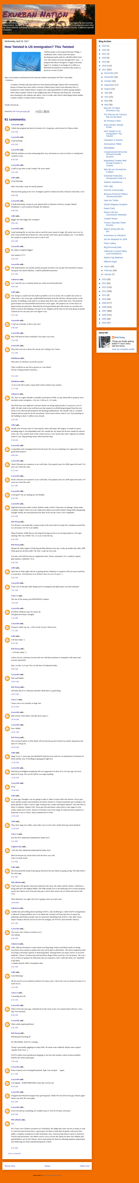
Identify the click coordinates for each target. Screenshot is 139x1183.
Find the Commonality (114, 190)
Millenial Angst (110, 261)
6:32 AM (14, 1000)
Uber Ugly (108, 186)
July (106, 93)
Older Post (84, 1166)
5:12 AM (14, 353)
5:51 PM (14, 862)
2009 (104, 303)
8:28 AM (14, 1114)
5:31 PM (14, 841)
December (109, 73)
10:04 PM (15, 902)
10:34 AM (15, 719)
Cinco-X (14, 596)
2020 (104, 58)
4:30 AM (14, 159)
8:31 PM (14, 1148)
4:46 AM (14, 938)
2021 (104, 54)
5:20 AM (14, 419)
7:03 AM (14, 603)
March (107, 266)
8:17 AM (14, 1074)
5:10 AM (14, 340)
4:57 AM (14, 274)
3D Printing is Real (112, 121)
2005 (104, 319)
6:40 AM (14, 1015)
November (109, 77)
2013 (104, 287)
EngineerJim (16, 846)
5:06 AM (14, 286)
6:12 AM (14, 470)
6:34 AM (14, 516)
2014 (104, 283)
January (108, 274)
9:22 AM (14, 643)
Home (47, 1166)
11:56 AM (15, 816)
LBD (13, 178)
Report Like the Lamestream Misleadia (115, 213)
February (108, 270)
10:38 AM (15, 747)
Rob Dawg (15, 522)
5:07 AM (14, 315)
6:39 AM (14, 539)
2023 (104, 46)
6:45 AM (14, 562)
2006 (104, 315)
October (108, 81)
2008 (104, 307)
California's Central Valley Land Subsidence (115, 252)
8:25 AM (14, 1102)
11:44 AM (15, 790)
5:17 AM (14, 388)
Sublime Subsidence (113, 182)
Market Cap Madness (113, 257)
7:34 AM (14, 1061)
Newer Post (10, 1166)
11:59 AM (15, 828)
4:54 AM (14, 259)
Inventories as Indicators (115, 235)
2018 (104, 66)
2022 (104, 50)
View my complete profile (123, 349)
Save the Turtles (111, 200)
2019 (104, 62)
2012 (104, 291)
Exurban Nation (35, 14)
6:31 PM (14, 877)
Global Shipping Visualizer (115, 204)
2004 (104, 323)
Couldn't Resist (110, 218)
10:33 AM (15, 707)
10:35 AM (15, 732)
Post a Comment (14, 1153)
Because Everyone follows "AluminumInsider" (116, 195)
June (106, 97)
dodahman (15, 358)
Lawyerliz (15, 124)
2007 (104, 311)
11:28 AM (15, 762)
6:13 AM (14, 486)
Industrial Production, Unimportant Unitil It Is (115, 177)
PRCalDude (16, 882)
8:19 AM (14, 1086)
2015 (104, 279)
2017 (104, 69)
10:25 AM (15, 694)
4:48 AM (14, 195)
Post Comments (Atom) (52, 1175)
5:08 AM (14, 328)
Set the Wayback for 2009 (115, 239)
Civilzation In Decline (113, 140)
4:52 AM (14, 241)
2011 (104, 295)
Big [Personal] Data (112, 247)
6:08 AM (14, 455)
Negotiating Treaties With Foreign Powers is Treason (115, 163)
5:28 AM (14, 440)
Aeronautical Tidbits (112, 144)
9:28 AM (14, 669)
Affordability (109, 148)
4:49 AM (14, 223)
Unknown (15, 279)
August (107, 89)
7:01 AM (14, 590)
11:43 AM (15, 777)
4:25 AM (14, 132)
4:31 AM (14, 172)
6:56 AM (14, 578)
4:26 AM (14, 144)
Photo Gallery (110, 243)
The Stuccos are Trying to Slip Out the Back (115, 115)
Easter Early (109, 208)
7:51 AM (14, 630)
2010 (104, 299)
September (109, 85)
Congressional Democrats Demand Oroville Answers (115, 154)
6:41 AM (14, 1027)
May (106, 101)
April (106, 104)
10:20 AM (15, 681)
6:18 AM (14, 498)
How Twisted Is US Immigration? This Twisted (113, 133)
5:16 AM (14, 376)
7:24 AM (14, 618)
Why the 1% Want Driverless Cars (112, 109)
